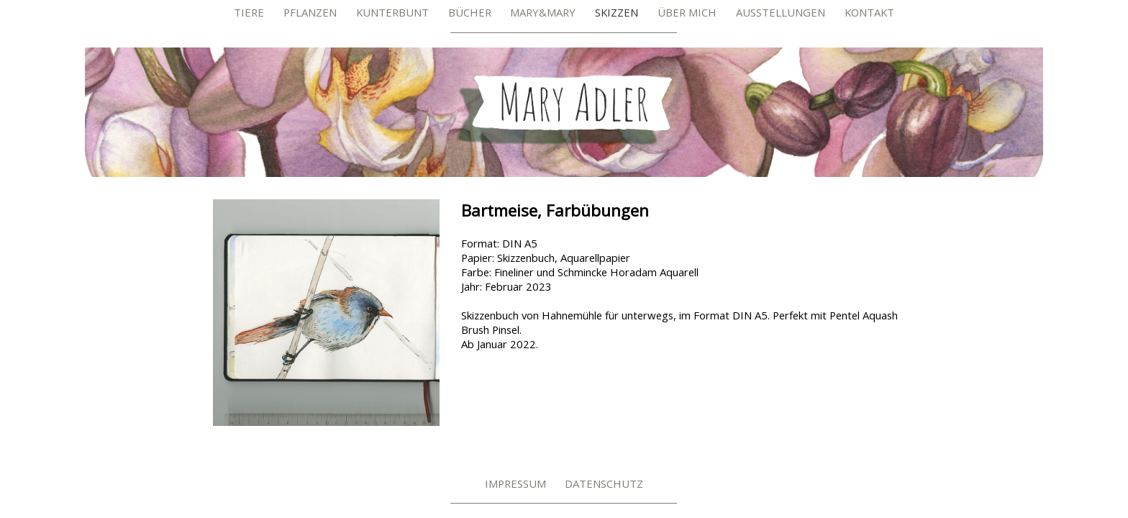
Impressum (515, 483)
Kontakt (869, 12)
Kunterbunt (392, 12)
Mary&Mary (543, 12)
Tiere (249, 12)
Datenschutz (604, 483)
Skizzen (616, 12)
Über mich (687, 12)
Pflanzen (310, 12)
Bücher (469, 12)
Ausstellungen (780, 12)
